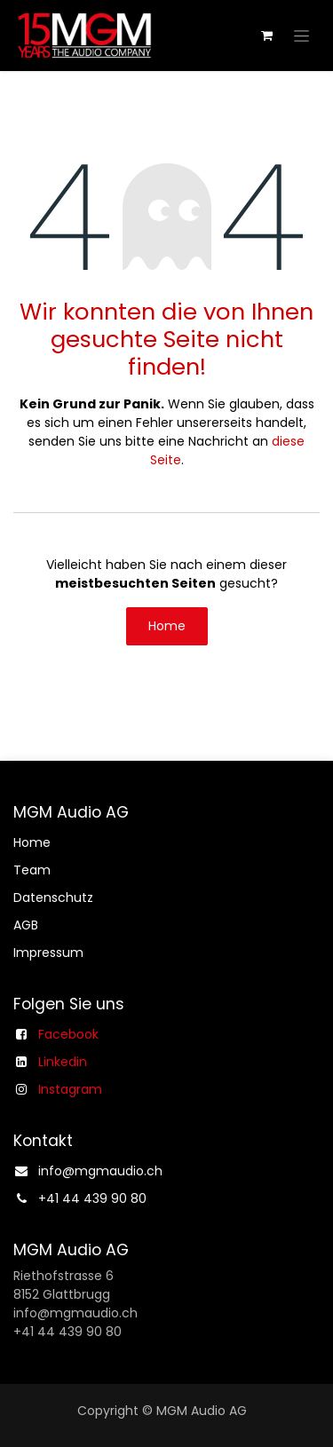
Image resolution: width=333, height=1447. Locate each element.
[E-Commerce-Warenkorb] (266, 35)
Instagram (70, 1089)
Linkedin (62, 1062)
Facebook (68, 1034)
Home (167, 626)
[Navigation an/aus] (301, 35)
